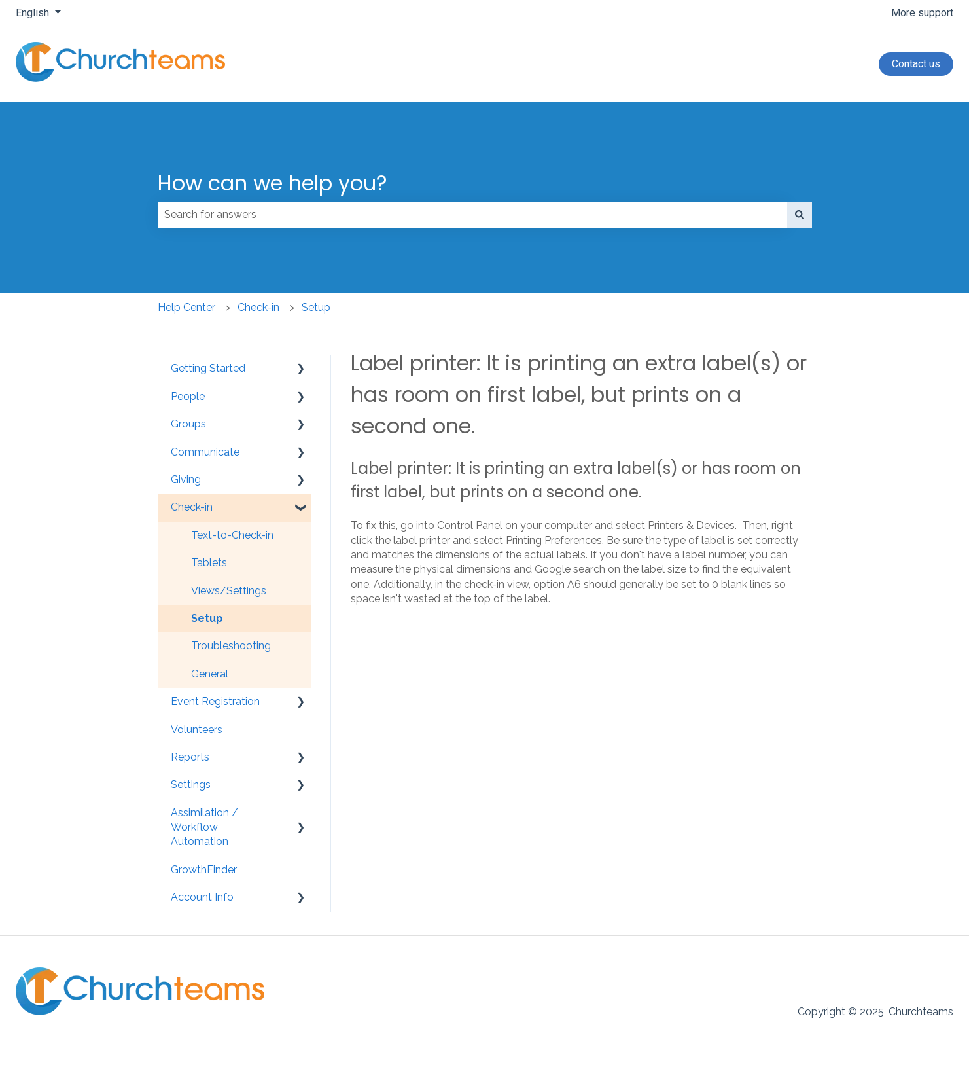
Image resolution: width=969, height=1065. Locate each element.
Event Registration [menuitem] (215, 701)
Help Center (186, 307)
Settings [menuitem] (191, 784)
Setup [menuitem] (207, 618)
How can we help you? (272, 183)
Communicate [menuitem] (205, 452)
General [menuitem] (209, 674)
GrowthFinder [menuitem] (204, 869)
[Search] (799, 214)
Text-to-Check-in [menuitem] (232, 535)
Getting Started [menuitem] (208, 368)
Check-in (258, 307)
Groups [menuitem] (188, 424)
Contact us (916, 64)
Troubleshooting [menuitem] (231, 646)
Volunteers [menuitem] (196, 729)
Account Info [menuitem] (202, 897)
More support (922, 13)
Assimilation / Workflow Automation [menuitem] (204, 827)
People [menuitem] (188, 396)
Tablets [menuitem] (209, 562)
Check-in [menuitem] (192, 507)
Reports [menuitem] (190, 757)
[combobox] (472, 214)
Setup (316, 307)
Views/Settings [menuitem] (228, 591)
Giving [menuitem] (186, 479)
